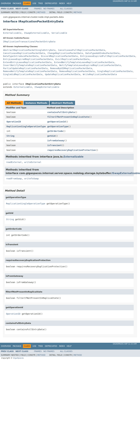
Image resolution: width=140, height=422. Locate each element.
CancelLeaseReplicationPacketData (24, 53)
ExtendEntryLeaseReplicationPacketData (27, 62)
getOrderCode (55, 131)
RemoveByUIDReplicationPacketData (71, 68)
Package (17, 3)
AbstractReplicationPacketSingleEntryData (29, 50)
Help (69, 3)
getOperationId (56, 121)
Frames (38, 9)
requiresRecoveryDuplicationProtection (71, 150)
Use (34, 3)
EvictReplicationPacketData (72, 59)
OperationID (14, 121)
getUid (51, 136)
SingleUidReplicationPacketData (22, 74)
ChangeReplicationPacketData (65, 53)
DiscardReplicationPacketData (59, 56)
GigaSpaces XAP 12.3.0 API (125, 1)
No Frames (48, 9)
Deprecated (51, 3)
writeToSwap (31, 178)
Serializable (59, 33)
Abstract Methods (62, 103)
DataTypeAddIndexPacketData (102, 53)
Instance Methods (36, 103)
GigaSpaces (18, 358)
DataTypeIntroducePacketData (20, 56)
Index (62, 3)
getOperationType (57, 126)
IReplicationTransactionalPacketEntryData (29, 41)
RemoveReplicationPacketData (77, 71)
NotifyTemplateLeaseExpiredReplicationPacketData (90, 65)
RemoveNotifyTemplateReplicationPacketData (30, 71)
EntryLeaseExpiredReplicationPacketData (28, 59)
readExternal (14, 162)
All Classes (66, 9)
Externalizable (12, 33)
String (10, 136)
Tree (40, 3)
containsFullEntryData (61, 112)
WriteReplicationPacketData (100, 74)
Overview (6, 3)
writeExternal (32, 162)
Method (41, 12)
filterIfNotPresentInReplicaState (68, 117)
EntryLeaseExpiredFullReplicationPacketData (107, 56)
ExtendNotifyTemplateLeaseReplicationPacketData (84, 62)
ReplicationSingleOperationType (26, 126)
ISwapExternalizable (36, 33)
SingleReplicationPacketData (115, 71)
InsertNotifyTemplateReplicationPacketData (30, 65)
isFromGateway (55, 140)
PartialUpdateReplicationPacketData (25, 68)
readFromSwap (14, 178)
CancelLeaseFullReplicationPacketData (81, 50)
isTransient (54, 145)
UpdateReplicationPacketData (62, 74)
